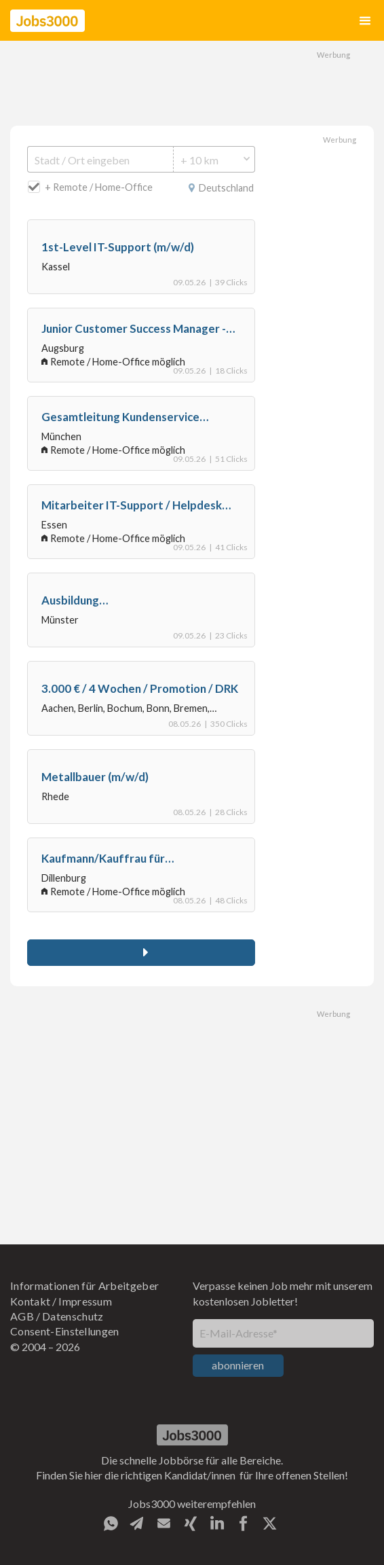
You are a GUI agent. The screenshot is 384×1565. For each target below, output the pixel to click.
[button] (365, 20)
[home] (47, 21)
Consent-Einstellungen (64, 1331)
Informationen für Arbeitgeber (84, 1285)
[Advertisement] (192, 81)
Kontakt (30, 1301)
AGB (22, 1316)
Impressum (85, 1301)
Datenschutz (73, 1316)
